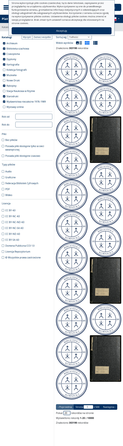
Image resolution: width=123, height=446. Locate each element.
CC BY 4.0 (10, 210)
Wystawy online (15, 107)
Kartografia (12, 64)
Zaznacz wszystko (42, 37)
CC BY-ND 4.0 (12, 234)
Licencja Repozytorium (17, 251)
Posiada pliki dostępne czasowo (22, 155)
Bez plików (11, 140)
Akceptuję (61, 30)
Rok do (5, 124)
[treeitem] (27, 43)
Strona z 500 (87, 407)
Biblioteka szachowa (17, 48)
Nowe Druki (13, 80)
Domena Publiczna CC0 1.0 (19, 245)
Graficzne (10, 177)
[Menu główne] (7, 7)
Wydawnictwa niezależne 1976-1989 (26, 101)
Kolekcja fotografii (16, 69)
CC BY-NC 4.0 (12, 216)
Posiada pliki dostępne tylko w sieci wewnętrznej (24, 147)
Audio (8, 171)
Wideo (8, 195)
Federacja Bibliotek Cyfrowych (21, 183)
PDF (7, 189)
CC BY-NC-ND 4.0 (14, 222)
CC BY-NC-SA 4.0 (14, 228)
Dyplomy (11, 59)
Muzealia (11, 75)
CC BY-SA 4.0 (12, 239)
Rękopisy (11, 85)
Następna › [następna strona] (109, 407)
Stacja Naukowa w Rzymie (20, 91)
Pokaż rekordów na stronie (75, 413)
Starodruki (12, 96)
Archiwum (11, 43)
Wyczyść (27, 37)
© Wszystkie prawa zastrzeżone (23, 257)
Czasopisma (13, 54)
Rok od (5, 116)
